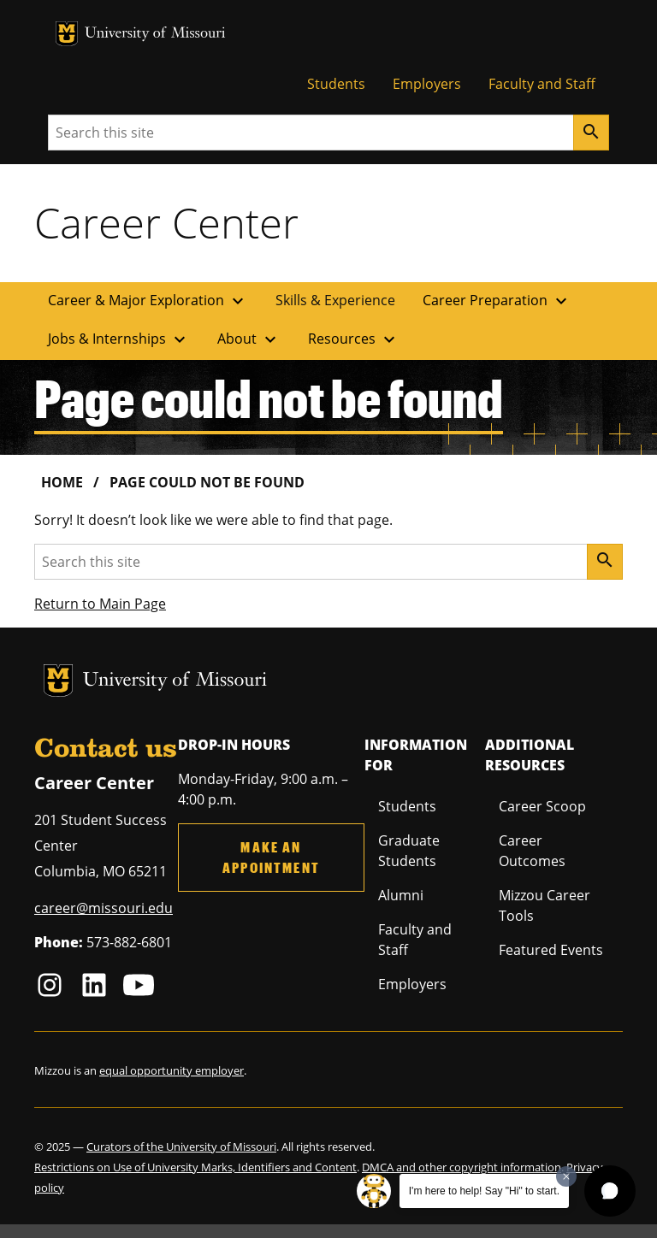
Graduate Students (409, 850)
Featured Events (551, 949)
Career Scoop (542, 806)
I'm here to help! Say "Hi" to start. (484, 1191)
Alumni (400, 895)
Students (336, 83)
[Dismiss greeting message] (566, 1176)
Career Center (166, 222)
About (249, 339)
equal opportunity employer (171, 1070)
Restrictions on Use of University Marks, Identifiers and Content (195, 1167)
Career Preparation (497, 301)
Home (62, 482)
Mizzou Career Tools (544, 905)
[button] (610, 1191)
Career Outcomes (532, 850)
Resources (354, 339)
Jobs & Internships (119, 339)
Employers (427, 83)
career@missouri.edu (103, 908)
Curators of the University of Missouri (181, 1146)
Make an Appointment (271, 857)
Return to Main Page (100, 603)
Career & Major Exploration (148, 301)
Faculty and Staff (541, 83)
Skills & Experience (335, 300)
